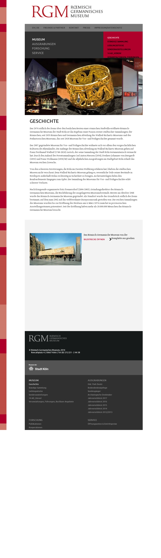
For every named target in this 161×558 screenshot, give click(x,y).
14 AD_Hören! (114, 53)
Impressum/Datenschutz (108, 28)
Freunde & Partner (54, 28)
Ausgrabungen (44, 44)
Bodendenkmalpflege (97, 388)
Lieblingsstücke (115, 45)
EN (33, 28)
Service (38, 52)
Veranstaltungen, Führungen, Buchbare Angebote (51, 402)
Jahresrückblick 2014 (97, 409)
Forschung (41, 48)
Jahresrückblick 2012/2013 (100, 412)
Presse (86, 28)
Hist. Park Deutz (95, 384)
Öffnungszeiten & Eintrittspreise (102, 424)
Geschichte (113, 38)
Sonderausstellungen (119, 49)
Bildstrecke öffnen (94, 239)
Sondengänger (94, 391)
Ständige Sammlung (117, 42)
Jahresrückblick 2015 (97, 405)
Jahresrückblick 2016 (97, 402)
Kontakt (74, 28)
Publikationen (35, 424)
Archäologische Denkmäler (100, 395)
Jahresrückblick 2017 (97, 398)
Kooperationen (35, 427)
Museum (38, 39)
